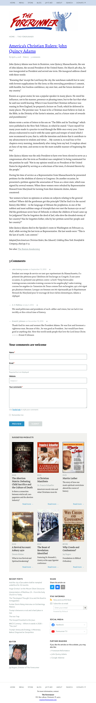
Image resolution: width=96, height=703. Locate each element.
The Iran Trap (14, 616)
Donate (80, 687)
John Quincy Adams (59, 654)
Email (11, 363)
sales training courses (20, 269)
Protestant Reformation (60, 650)
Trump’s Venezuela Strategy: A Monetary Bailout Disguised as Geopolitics (25, 631)
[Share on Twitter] (52, 587)
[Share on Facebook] (57, 587)
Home (12, 3)
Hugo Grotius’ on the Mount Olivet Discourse (27, 588)
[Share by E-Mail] (63, 587)
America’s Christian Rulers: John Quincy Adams (38, 48)
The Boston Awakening (29, 248)
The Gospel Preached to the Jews (22, 620)
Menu (21, 3)
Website (12, 376)
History (26, 57)
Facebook (60, 625)
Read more (27, 504)
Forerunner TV (62, 631)
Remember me (17, 415)
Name (11, 352)
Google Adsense (57, 658)
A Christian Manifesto (43, 480)
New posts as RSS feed (62, 600)
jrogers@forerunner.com (48, 700)
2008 (19, 57)
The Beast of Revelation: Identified (43, 550)
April (13, 57)
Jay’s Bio (49, 3)
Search (69, 3)
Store (30, 3)
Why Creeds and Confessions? (71, 549)
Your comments (15, 387)
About (59, 3)
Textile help (16, 409)
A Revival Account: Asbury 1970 (21, 549)
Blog (39, 3)
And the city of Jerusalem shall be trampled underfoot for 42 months (25, 583)
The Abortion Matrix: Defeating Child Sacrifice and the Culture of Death (22, 483)
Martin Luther (70, 478)
